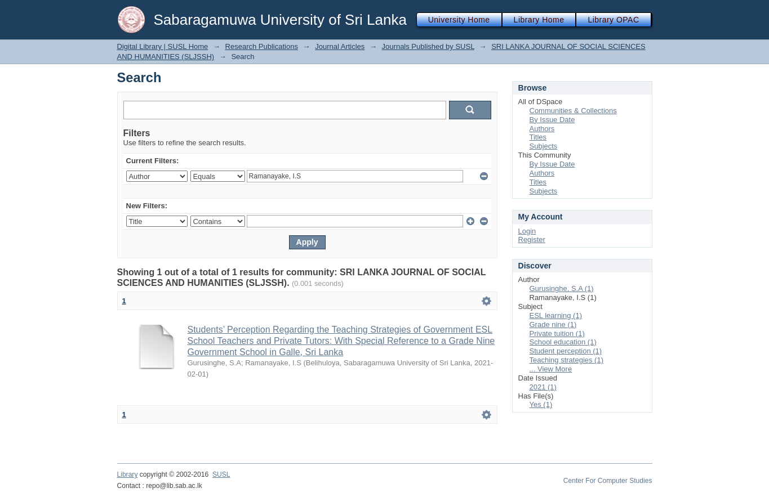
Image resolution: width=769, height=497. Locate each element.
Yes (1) (541, 404)
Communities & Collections (573, 110)
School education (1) (563, 342)
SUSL (221, 474)
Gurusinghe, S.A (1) (562, 288)
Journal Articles (340, 46)
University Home (459, 19)
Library (127, 474)
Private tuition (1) (557, 333)
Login (527, 231)
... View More (551, 369)
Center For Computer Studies (607, 481)
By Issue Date (552, 119)
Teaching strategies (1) (567, 360)
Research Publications (261, 46)
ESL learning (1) (556, 315)
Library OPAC (613, 19)
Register (531, 239)
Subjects (544, 146)
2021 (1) (543, 387)
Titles (538, 137)
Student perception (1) (566, 351)
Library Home (539, 19)
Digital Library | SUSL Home (162, 46)
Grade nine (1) (553, 324)
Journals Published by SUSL (428, 46)
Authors (542, 128)
